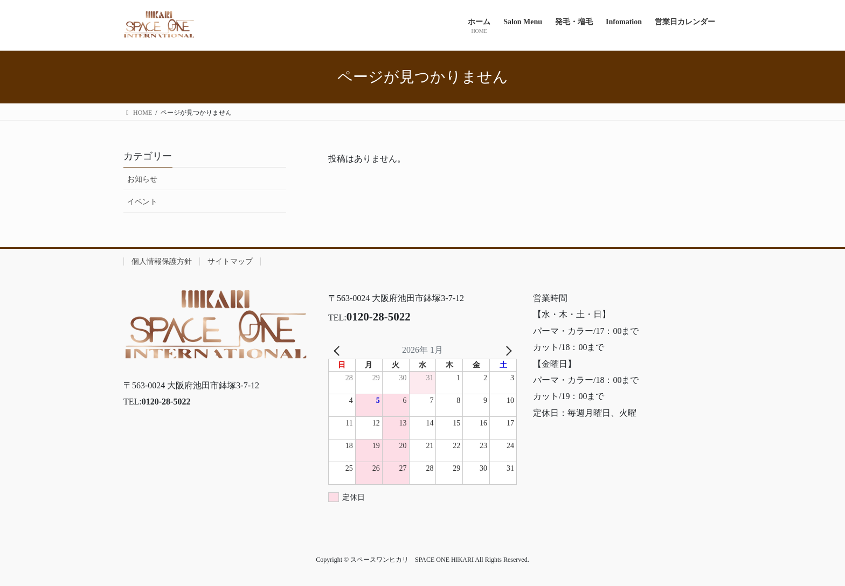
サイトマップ (230, 261)
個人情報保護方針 (161, 261)
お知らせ (142, 179)
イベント (142, 202)
